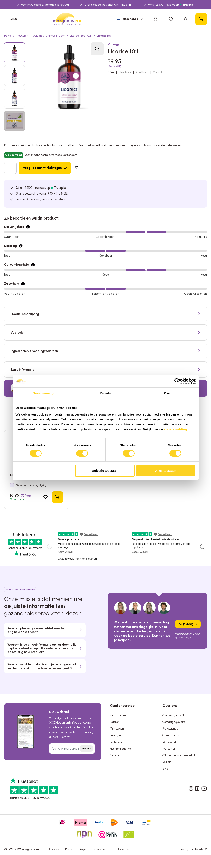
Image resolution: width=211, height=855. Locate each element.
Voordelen (18, 332)
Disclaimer (123, 849)
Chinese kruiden (55, 35)
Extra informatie (22, 369)
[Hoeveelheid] (10, 168)
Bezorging (116, 735)
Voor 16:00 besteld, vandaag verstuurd (45, 4)
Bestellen (116, 742)
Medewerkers (171, 742)
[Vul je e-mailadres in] (72, 748)
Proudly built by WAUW (193, 849)
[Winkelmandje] (201, 19)
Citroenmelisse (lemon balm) (180, 755)
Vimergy (114, 44)
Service (115, 755)
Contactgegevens (173, 722)
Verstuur (86, 748)
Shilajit (166, 768)
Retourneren (118, 715)
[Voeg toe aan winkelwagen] (45, 168)
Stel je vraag (185, 624)
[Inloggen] (155, 19)
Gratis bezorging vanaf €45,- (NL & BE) (108, 4)
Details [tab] (105, 393)
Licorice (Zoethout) (81, 35)
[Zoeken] (186, 19)
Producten (22, 35)
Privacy (69, 849)
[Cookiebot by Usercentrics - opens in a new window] (177, 381)
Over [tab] (167, 393)
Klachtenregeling (120, 748)
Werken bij (168, 748)
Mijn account (117, 728)
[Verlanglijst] (170, 19)
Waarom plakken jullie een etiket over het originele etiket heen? (36, 630)
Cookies (54, 849)
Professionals (170, 728)
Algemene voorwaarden (95, 849)
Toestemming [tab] (43, 393)
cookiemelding (175, 429)
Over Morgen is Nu (173, 715)
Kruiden (37, 35)
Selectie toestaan (105, 470)
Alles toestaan (165, 470)
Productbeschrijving (25, 314)
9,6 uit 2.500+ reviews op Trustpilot (171, 4)
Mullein (166, 761)
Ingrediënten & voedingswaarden (34, 351)
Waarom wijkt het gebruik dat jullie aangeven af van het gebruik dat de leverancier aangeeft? (41, 666)
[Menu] (12, 19)
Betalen (114, 722)
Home (8, 35)
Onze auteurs (170, 735)
